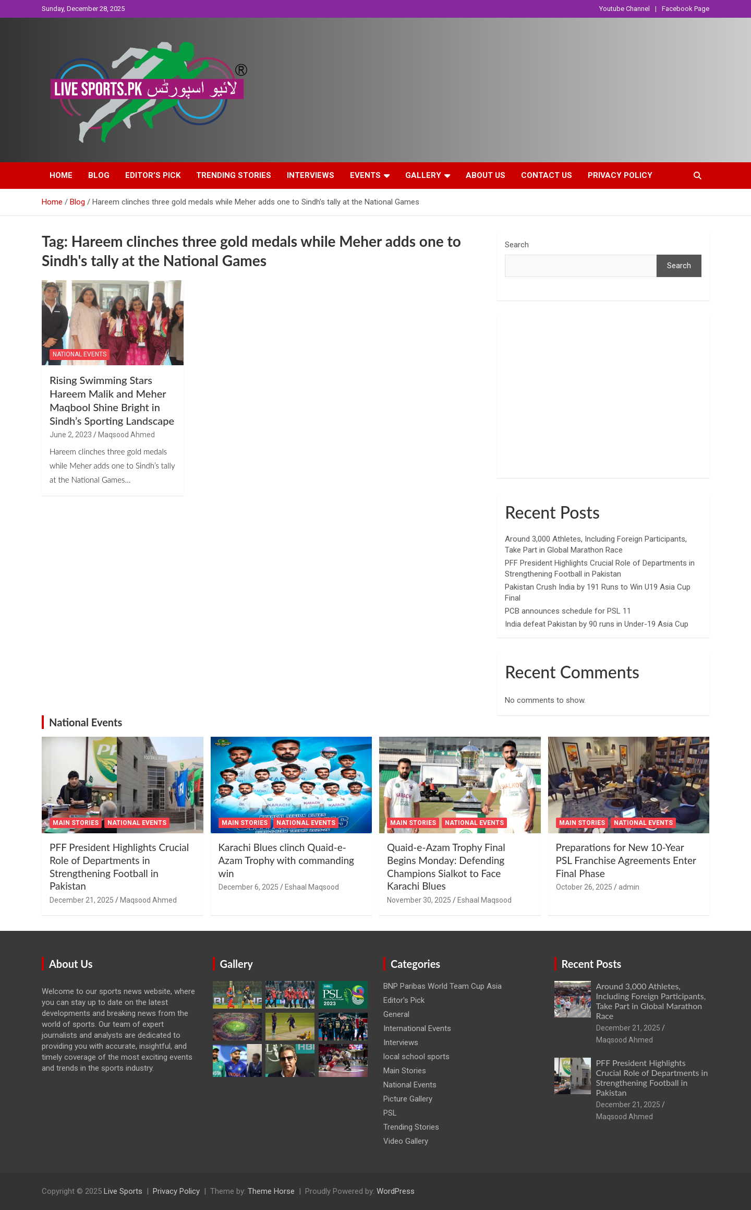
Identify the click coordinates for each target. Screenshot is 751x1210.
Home (61, 175)
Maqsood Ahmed (126, 434)
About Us (485, 175)
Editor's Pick (404, 1000)
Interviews (310, 175)
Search (517, 244)
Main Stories (76, 822)
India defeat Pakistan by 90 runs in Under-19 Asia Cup (596, 624)
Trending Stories (233, 175)
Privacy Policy (620, 175)
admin (629, 887)
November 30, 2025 (419, 900)
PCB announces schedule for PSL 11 (568, 611)
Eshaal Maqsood (312, 887)
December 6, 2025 (248, 887)
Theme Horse (271, 1191)
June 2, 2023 (71, 434)
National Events (79, 354)
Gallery (423, 175)
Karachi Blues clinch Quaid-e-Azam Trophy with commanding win (286, 860)
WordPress (396, 1191)
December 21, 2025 (82, 900)
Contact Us (546, 175)
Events (365, 175)
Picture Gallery (407, 1099)
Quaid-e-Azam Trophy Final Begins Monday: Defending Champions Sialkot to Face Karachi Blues (446, 866)
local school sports (416, 1056)
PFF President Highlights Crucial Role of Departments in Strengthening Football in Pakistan (119, 866)
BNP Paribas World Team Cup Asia (442, 986)
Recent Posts (592, 963)
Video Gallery (405, 1141)
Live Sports (123, 1191)
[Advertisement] (603, 397)
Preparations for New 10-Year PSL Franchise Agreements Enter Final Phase (626, 860)
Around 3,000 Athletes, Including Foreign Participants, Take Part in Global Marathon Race (651, 1001)
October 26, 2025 (584, 887)
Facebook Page (685, 9)
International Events (417, 1028)
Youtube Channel (624, 9)
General (396, 1014)
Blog (99, 175)
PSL (390, 1113)
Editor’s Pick (152, 175)
